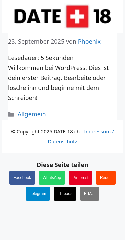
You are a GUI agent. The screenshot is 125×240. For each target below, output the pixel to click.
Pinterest (80, 177)
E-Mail (89, 193)
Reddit (106, 177)
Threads (65, 193)
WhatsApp (52, 177)
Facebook (22, 177)
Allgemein (32, 114)
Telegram (38, 193)
